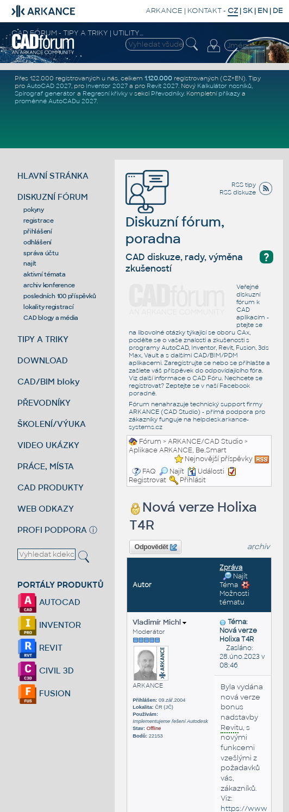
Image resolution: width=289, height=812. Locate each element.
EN (262, 10)
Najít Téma (233, 580)
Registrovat (147, 480)
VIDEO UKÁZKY (48, 445)
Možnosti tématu (234, 594)
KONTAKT (204, 10)
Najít (171, 471)
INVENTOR (49, 625)
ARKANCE (164, 10)
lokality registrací (48, 307)
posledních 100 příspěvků (59, 296)
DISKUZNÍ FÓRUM (52, 197)
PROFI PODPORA (52, 530)
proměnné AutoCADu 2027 (56, 101)
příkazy (229, 93)
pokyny (33, 209)
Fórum (150, 441)
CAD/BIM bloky (48, 381)
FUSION (44, 693)
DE (278, 10)
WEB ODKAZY (45, 508)
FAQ (149, 471)
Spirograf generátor (45, 93)
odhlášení (37, 242)
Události (205, 471)
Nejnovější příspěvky (219, 459)
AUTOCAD (48, 602)
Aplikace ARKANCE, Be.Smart (178, 450)
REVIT (39, 648)
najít (29, 263)
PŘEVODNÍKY (44, 403)
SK (248, 10)
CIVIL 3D (45, 670)
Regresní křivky (105, 93)
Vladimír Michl (159, 622)
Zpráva (230, 567)
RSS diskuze (237, 192)
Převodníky (167, 93)
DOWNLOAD (42, 360)
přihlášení (37, 231)
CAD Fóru (207, 378)
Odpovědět (156, 547)
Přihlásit (193, 480)
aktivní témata (44, 274)
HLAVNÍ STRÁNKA (53, 176)
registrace (38, 220)
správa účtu (40, 253)
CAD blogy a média (50, 318)
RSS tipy (243, 184)
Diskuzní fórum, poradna (174, 215)
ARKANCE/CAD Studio (205, 441)
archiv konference (49, 285)
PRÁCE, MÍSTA (45, 466)
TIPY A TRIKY (42, 339)
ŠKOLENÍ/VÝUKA (51, 424)
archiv (258, 546)
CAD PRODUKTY (50, 487)
